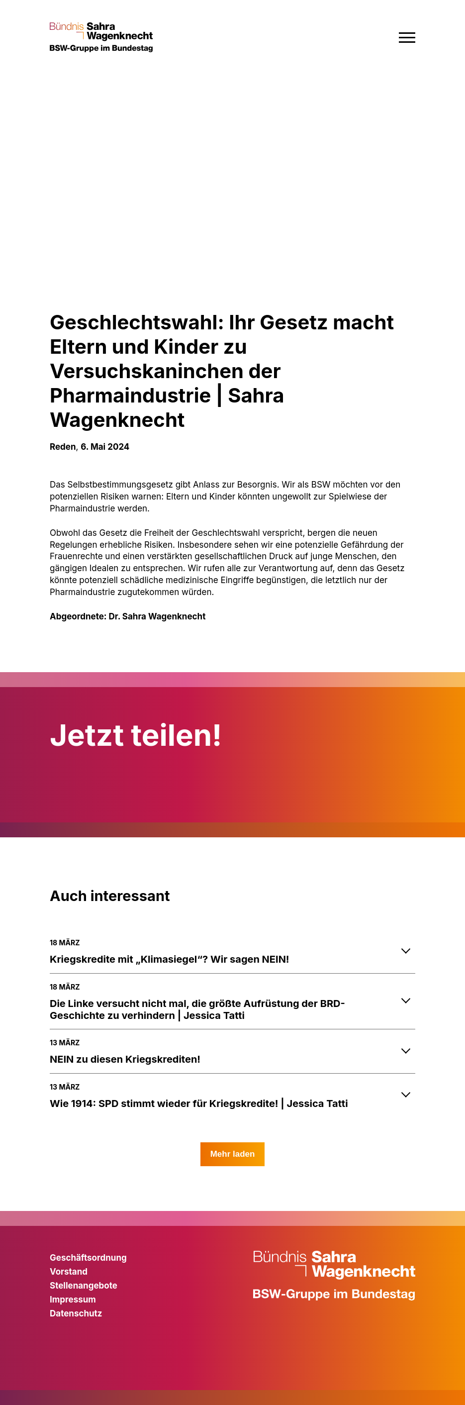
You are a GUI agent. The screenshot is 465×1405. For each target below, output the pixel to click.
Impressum (73, 1300)
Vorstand (69, 1272)
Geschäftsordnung (88, 1258)
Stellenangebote (83, 1286)
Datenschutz (76, 1313)
